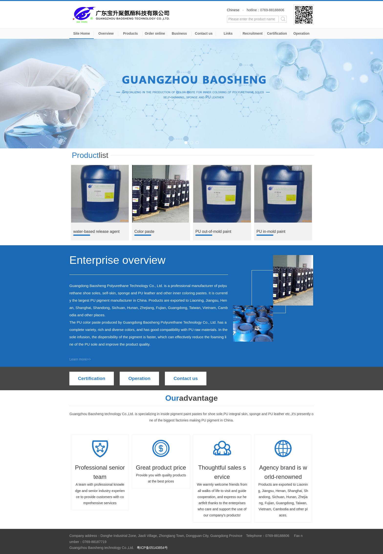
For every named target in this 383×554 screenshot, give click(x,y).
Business (179, 33)
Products (130, 33)
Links (228, 33)
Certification (277, 33)
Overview (106, 33)
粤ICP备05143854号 (152, 548)
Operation (301, 33)
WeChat (304, 15)
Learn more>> (80, 359)
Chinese (233, 10)
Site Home (81, 33)
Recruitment (253, 33)
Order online (155, 33)
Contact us (204, 33)
